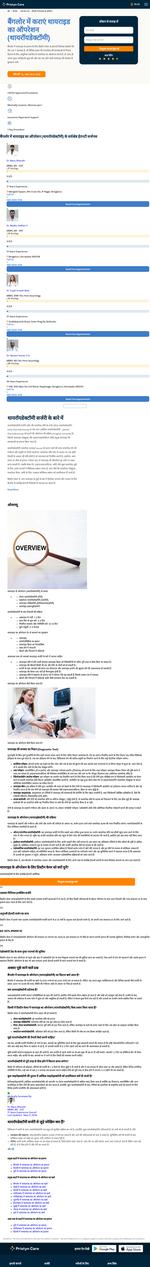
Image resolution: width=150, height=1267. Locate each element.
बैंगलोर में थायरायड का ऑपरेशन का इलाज (31, 1164)
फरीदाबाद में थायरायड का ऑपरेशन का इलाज (32, 1228)
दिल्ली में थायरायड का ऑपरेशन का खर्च (30, 1190)
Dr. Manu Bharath (16, 160)
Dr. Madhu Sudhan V (17, 225)
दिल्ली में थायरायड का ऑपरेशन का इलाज (30, 1167)
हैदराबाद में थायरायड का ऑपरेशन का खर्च (31, 1202)
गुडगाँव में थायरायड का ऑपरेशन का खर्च (30, 1199)
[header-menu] (146, 4)
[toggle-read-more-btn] (13, 489)
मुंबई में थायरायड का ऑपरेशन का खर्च (29, 1206)
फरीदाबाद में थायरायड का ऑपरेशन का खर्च (31, 1193)
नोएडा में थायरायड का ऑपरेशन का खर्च (30, 1209)
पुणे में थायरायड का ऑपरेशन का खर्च (29, 1212)
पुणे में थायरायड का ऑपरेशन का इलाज (29, 1171)
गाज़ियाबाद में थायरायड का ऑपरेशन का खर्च (32, 1196)
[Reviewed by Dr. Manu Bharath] (75, 1104)
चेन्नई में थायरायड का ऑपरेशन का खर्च (29, 1186)
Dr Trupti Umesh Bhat (18, 290)
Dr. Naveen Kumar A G (18, 355)
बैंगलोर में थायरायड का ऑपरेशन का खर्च (30, 1183)
